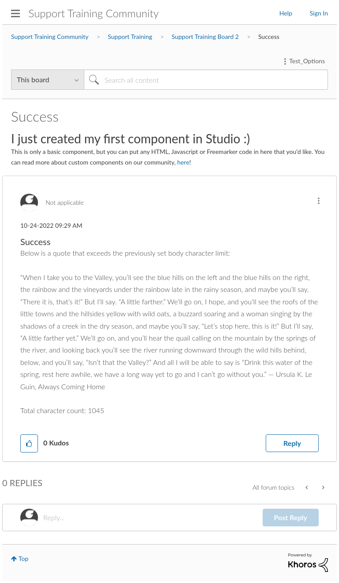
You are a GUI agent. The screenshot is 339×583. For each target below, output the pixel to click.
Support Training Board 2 (205, 36)
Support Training (130, 36)
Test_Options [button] (307, 61)
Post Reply (290, 517)
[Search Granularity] (47, 79)
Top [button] (23, 558)
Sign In (319, 13)
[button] (319, 201)
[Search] (206, 79)
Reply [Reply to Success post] (292, 443)
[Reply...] (153, 517)
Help (285, 13)
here (183, 162)
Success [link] (268, 36)
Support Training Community (94, 13)
